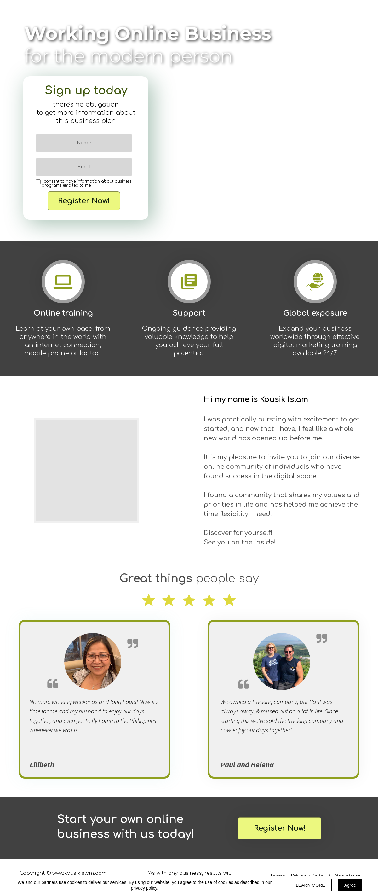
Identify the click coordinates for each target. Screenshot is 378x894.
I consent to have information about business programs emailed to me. (86, 183)
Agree (350, 885)
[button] (279, 828)
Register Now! (84, 201)
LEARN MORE (310, 885)
